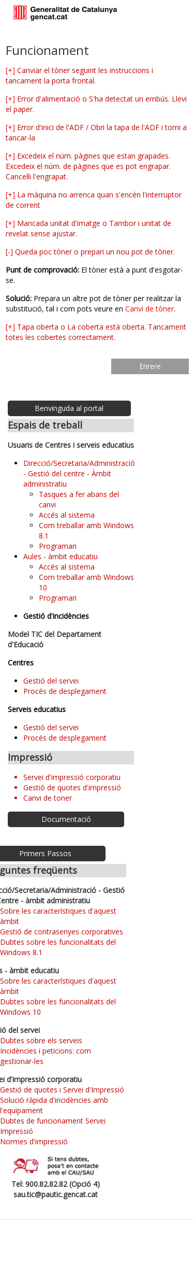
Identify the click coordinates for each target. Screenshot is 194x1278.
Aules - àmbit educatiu (60, 556)
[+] (10, 70)
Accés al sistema (67, 515)
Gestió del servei (51, 681)
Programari (58, 546)
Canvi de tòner (149, 309)
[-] (9, 252)
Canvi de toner (47, 798)
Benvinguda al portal (69, 408)
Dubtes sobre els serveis (41, 1040)
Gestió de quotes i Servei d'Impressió (62, 1090)
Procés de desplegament (65, 691)
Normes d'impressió (34, 1141)
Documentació (66, 819)
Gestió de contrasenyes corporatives (61, 931)
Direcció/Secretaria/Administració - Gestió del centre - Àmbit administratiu (79, 473)
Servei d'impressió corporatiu (72, 777)
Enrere (150, 366)
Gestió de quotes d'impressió (72, 787)
